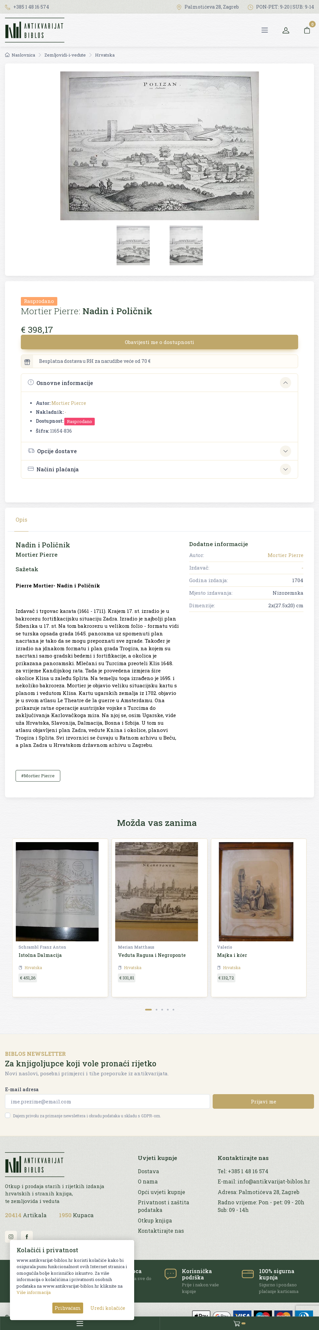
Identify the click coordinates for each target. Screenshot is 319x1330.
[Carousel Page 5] (173, 1009)
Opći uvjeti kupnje (161, 1192)
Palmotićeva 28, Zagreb (207, 7)
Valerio (224, 947)
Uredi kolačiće (107, 1308)
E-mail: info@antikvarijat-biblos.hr (264, 1181)
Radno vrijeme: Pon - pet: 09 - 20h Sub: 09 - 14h (261, 1206)
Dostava (148, 1171)
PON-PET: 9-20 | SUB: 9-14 (281, 7)
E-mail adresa (22, 1089)
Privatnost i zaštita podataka (163, 1206)
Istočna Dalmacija (40, 955)
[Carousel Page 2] (156, 1009)
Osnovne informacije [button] (60, 382)
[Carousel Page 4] (168, 1009)
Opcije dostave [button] (52, 450)
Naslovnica (20, 55)
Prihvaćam (68, 1308)
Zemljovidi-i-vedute (65, 55)
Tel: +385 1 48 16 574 (243, 1171)
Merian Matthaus (136, 947)
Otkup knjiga (155, 1220)
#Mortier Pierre (38, 776)
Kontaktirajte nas (161, 1230)
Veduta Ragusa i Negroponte (152, 955)
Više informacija (34, 1292)
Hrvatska (105, 55)
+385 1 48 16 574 (27, 7)
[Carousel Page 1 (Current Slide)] (148, 1009)
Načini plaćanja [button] (53, 469)
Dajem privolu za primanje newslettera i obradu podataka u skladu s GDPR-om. (87, 1115)
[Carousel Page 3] (162, 1009)
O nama (148, 1181)
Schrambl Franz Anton (42, 947)
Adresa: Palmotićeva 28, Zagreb (258, 1192)
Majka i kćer (232, 955)
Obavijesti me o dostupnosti (159, 342)
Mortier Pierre (68, 403)
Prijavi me (263, 1101)
